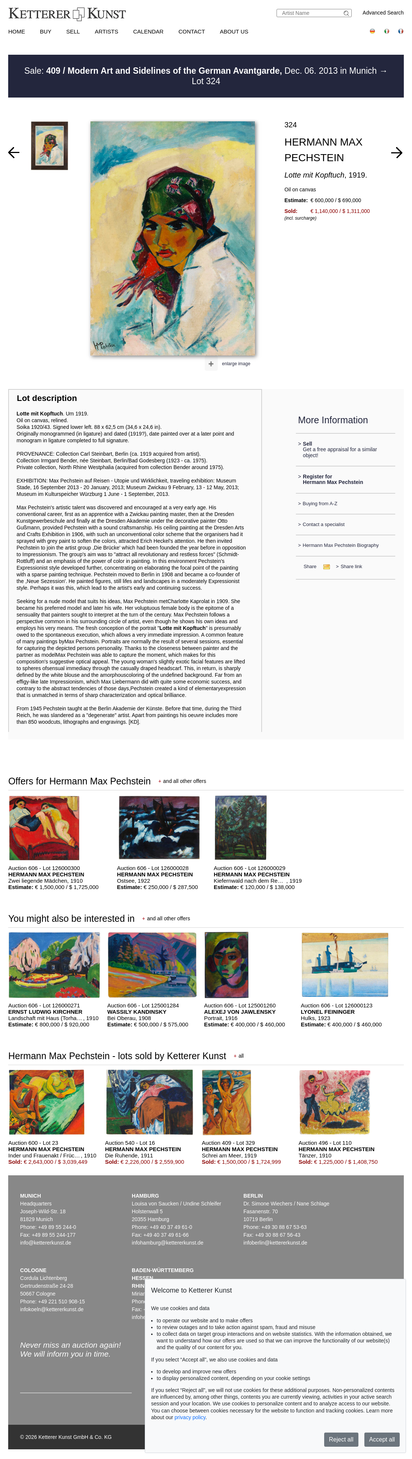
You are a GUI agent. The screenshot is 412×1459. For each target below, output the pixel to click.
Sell (73, 31)
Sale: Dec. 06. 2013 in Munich (201, 71)
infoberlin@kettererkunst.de (275, 1243)
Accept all (382, 1439)
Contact (191, 31)
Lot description (47, 398)
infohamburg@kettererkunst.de (167, 1243)
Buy (45, 31)
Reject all (341, 1439)
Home (16, 31)
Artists (106, 31)
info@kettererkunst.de (45, 1243)
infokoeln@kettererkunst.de (52, 1309)
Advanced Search (383, 13)
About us (234, 31)
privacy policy (190, 1417)
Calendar (148, 31)
